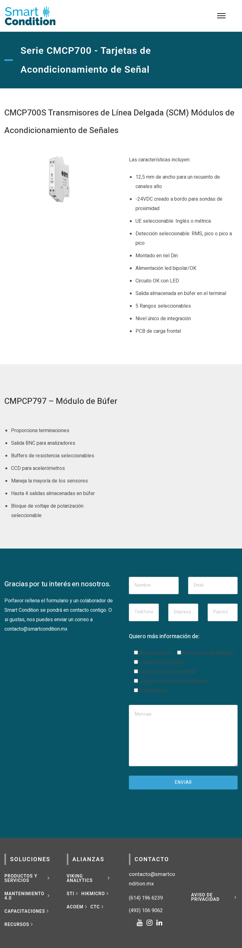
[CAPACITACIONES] (27, 911)
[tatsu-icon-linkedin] (159, 922)
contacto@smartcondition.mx (35, 629)
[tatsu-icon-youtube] (142, 922)
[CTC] (97, 907)
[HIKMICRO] (95, 893)
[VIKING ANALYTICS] (89, 878)
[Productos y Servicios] (27, 878)
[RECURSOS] (19, 924)
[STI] (73, 893)
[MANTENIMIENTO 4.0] (27, 895)
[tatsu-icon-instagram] (151, 922)
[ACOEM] (78, 907)
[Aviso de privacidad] (214, 897)
